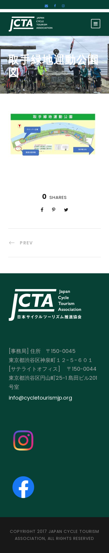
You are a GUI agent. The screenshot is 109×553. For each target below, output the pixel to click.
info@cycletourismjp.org (40, 397)
